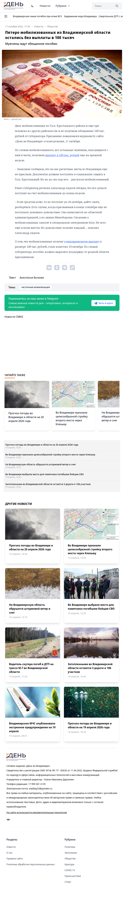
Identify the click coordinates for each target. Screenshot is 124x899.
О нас (9, 852)
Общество (70, 858)
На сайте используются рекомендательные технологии (36, 812)
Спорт (68, 881)
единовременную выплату (81, 241)
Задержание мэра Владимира (80, 16)
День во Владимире (14, 6)
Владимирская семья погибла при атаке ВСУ (37, 16)
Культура (69, 864)
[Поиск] (102, 6)
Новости (45, 6)
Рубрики (63, 6)
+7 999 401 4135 (37, 784)
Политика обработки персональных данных (30, 864)
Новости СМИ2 (14, 316)
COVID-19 (70, 870)
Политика (70, 846)
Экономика (71, 852)
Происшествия (73, 875)
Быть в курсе (103, 303)
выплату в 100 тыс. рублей (62, 155)
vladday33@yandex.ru (40, 788)
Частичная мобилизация (35, 287)
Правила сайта (14, 858)
